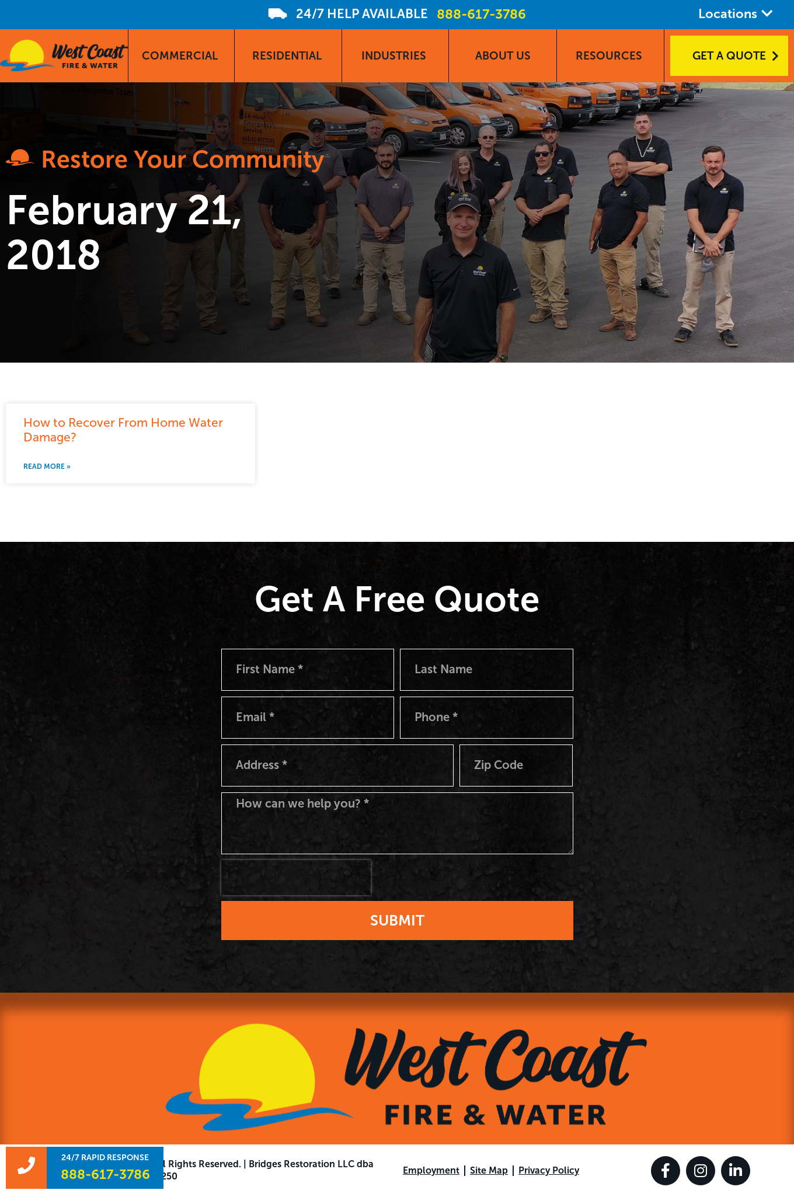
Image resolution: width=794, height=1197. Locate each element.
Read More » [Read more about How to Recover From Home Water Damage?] (47, 466)
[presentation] (296, 877)
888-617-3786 (481, 14)
